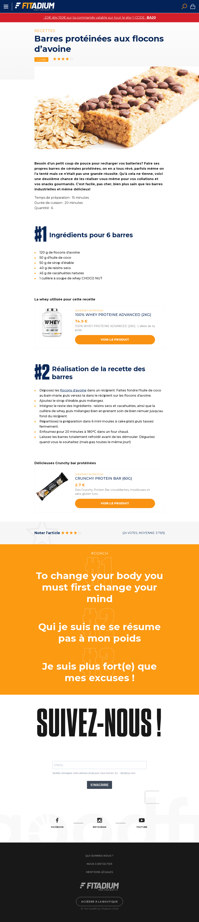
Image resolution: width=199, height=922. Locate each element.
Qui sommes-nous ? (99, 855)
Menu (6, 6)
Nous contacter (99, 863)
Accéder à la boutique (99, 901)
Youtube (141, 823)
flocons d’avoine (73, 390)
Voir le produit (115, 339)
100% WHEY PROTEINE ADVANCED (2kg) (113, 315)
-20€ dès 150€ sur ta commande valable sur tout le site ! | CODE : (99, 17)
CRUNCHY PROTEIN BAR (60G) (103, 478)
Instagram (99, 823)
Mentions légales (99, 872)
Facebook (57, 823)
